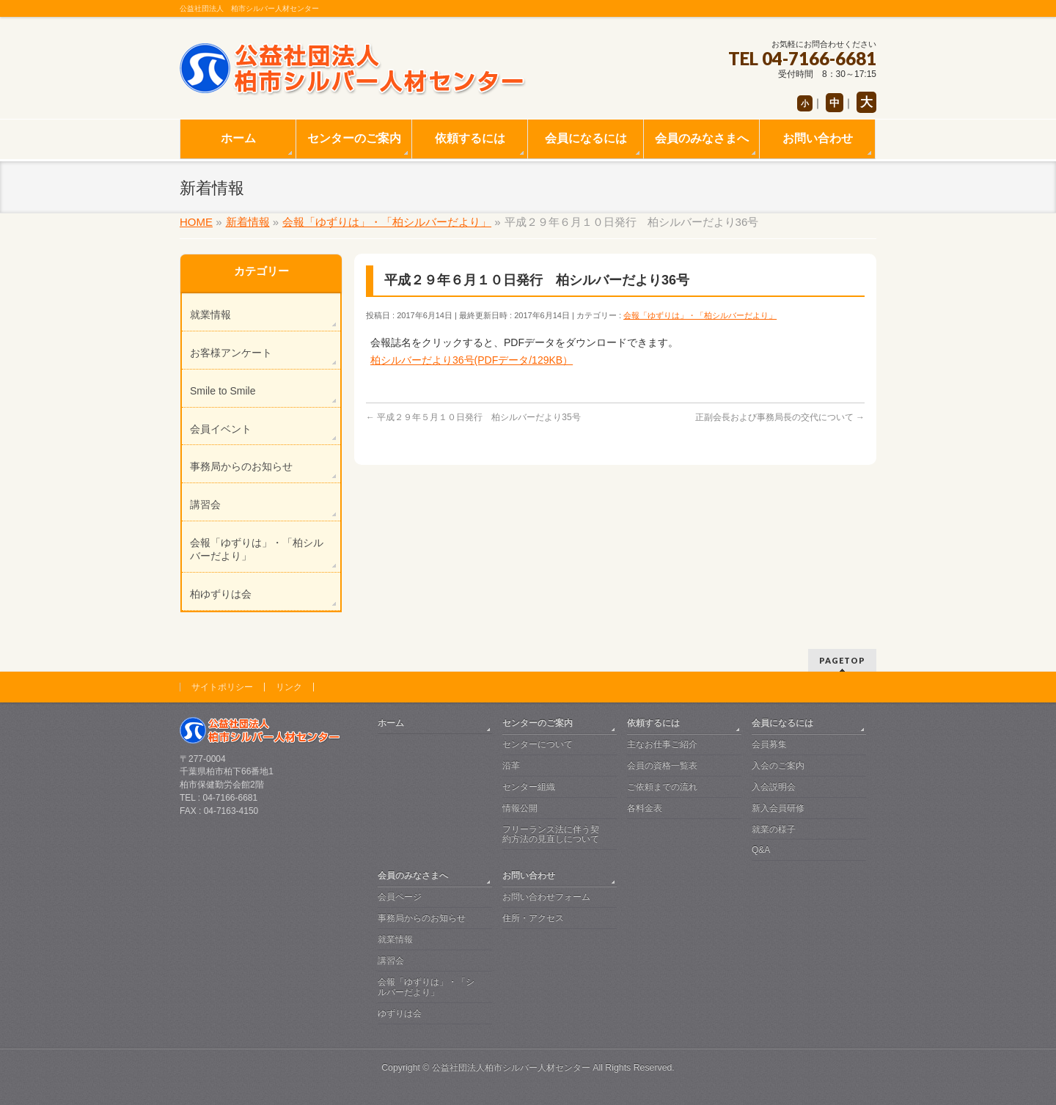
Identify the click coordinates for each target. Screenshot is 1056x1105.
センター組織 (528, 787)
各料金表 (644, 808)
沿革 (511, 765)
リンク (289, 687)
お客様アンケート (231, 353)
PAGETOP (842, 660)
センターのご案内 (537, 723)
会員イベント (221, 429)
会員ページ (400, 897)
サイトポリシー (222, 687)
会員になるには (782, 723)
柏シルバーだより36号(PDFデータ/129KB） (471, 360)
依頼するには (653, 723)
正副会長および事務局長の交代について (780, 417)
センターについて (537, 744)
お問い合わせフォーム (546, 897)
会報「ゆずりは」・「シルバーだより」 (426, 987)
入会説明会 (774, 787)
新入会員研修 (778, 808)
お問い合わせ (528, 875)
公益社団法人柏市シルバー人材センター (511, 1067)
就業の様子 (774, 829)
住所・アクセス (533, 918)
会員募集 (769, 744)
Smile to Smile (222, 391)
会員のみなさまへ (413, 875)
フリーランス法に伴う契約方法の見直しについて (550, 834)
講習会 (205, 504)
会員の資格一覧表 (662, 765)
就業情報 (210, 314)
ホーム (391, 723)
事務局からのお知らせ (241, 466)
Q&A (761, 850)
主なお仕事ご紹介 (662, 744)
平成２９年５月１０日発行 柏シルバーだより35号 (473, 417)
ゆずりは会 (400, 1013)
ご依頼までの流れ (662, 787)
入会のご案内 (778, 765)
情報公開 (520, 808)
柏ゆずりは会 (221, 594)
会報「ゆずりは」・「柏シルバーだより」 (700, 315)
